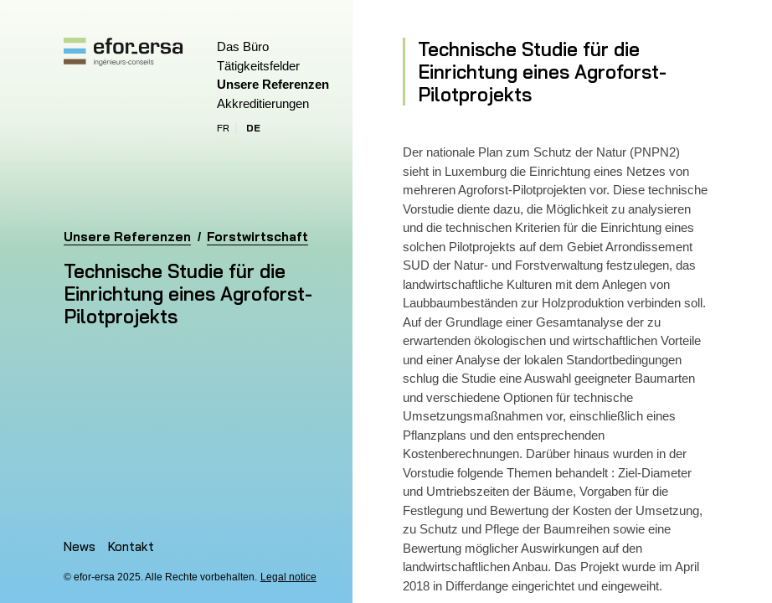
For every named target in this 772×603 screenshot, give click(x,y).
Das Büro (243, 46)
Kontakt (131, 546)
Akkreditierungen (263, 103)
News (79, 546)
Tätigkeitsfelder (258, 66)
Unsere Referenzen (273, 84)
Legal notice (288, 577)
